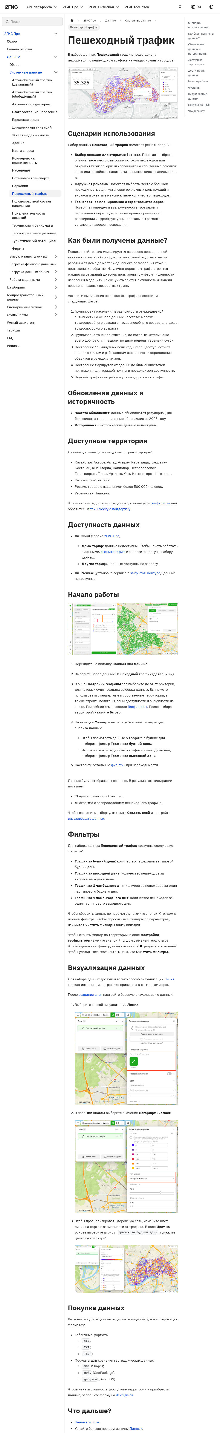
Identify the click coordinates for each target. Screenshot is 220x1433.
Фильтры (194, 87)
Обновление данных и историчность (197, 49)
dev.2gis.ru (124, 1395)
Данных (136, 1428)
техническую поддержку (110, 509)
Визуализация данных (197, 96)
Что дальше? (196, 111)
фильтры (118, 765)
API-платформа (42, 6)
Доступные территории (196, 62)
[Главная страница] (72, 20)
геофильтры (160, 503)
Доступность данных (196, 73)
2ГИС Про (73, 6)
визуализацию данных (86, 818)
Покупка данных (199, 105)
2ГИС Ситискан (104, 6)
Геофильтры (137, 706)
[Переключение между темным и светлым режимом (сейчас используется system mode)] (211, 7)
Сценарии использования (198, 25)
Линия (169, 979)
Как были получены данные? (201, 36)
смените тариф (113, 551)
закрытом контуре (145, 573)
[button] (196, 7)
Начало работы (87, 1422)
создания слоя (90, 994)
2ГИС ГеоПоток (137, 7)
